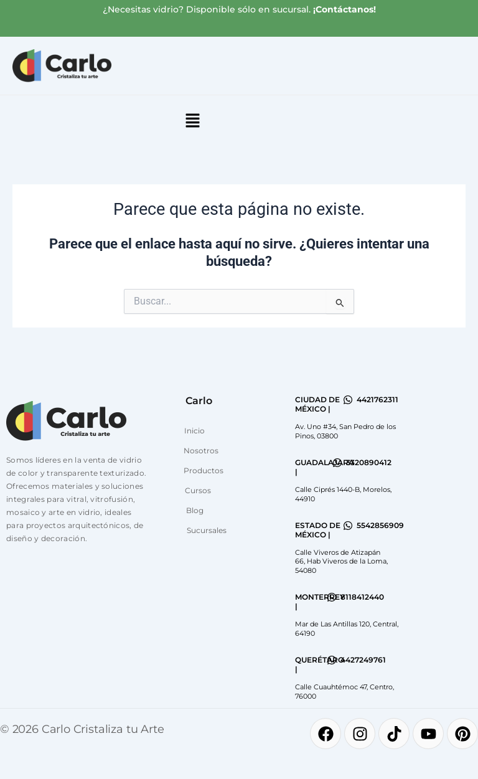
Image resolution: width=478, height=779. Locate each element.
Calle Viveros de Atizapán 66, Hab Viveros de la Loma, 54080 (341, 561)
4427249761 (363, 659)
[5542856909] (348, 526)
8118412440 (362, 597)
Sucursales (207, 530)
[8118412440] (332, 597)
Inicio (194, 430)
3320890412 (368, 462)
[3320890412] (337, 463)
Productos (203, 470)
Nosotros (201, 450)
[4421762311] (348, 400)
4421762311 (377, 399)
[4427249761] (332, 660)
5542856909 (380, 525)
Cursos (198, 490)
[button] (192, 121)
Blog (195, 510)
